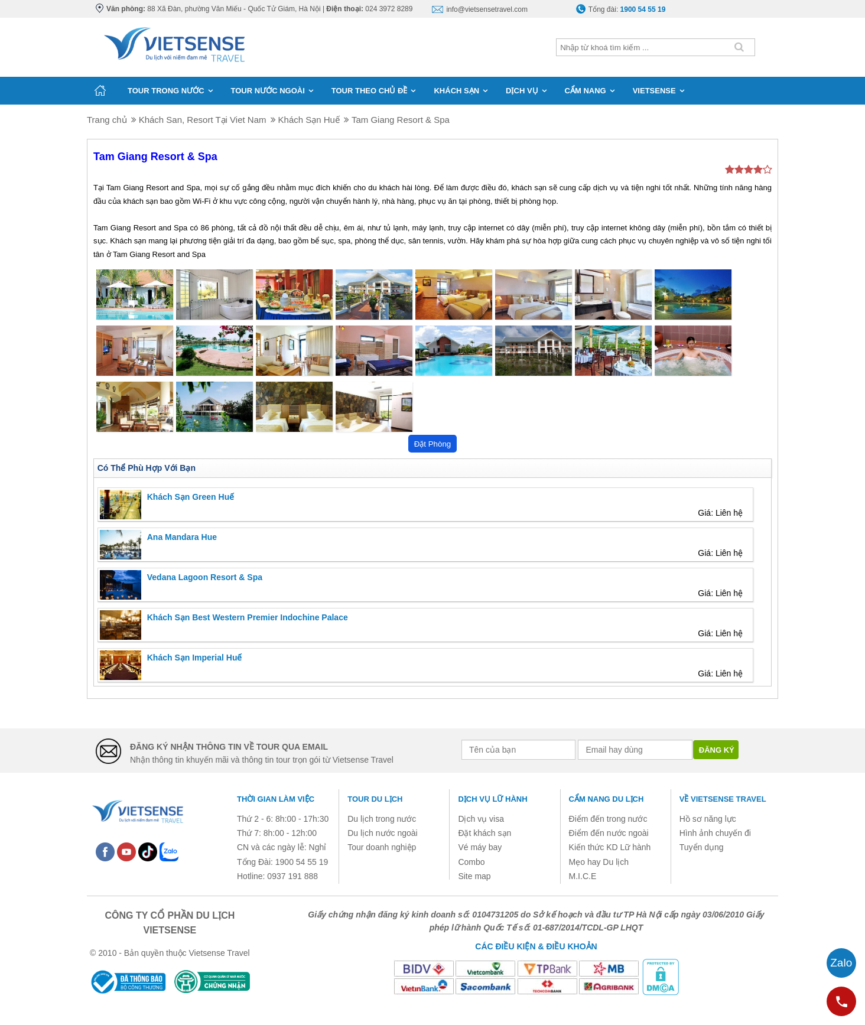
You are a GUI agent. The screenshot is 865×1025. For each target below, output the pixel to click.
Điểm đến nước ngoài (609, 833)
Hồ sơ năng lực (707, 819)
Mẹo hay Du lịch (599, 862)
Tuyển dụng (701, 847)
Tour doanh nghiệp (381, 847)
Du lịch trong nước (381, 819)
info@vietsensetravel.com (487, 9)
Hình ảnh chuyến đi (715, 833)
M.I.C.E (583, 876)
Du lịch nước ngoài (382, 833)
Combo (471, 862)
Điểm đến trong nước (608, 819)
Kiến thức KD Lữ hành (610, 847)
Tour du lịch (374, 799)
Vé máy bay (480, 847)
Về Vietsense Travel (722, 799)
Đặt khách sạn (484, 833)
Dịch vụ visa (481, 819)
